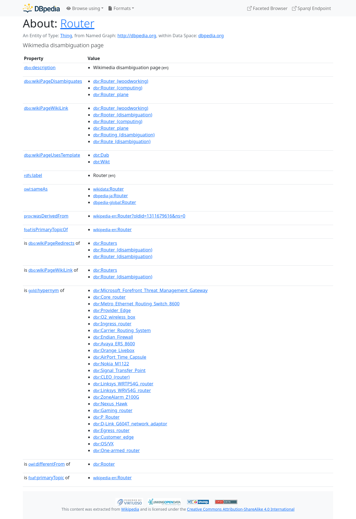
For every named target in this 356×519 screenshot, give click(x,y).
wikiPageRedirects (51, 243)
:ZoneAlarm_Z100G (116, 397)
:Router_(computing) (117, 88)
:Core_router (109, 297)
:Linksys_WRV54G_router (122, 390)
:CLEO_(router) (111, 377)
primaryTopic (46, 478)
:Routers (105, 243)
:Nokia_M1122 (111, 364)
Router (77, 23)
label (33, 175)
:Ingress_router (112, 324)
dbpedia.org (211, 36)
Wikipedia (130, 509)
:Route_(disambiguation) (121, 141)
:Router (108, 189)
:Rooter (104, 464)
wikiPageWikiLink (46, 108)
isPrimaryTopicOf (46, 229)
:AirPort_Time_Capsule (119, 357)
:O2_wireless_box (114, 317)
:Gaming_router (112, 410)
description (40, 67)
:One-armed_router (116, 450)
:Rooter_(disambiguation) (122, 115)
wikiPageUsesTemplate (52, 155)
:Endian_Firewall (113, 337)
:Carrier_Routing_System (122, 330)
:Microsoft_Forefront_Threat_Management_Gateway (150, 290)
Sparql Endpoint (311, 8)
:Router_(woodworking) (120, 81)
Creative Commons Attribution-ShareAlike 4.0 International (240, 509)
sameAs (36, 189)
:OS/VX (103, 444)
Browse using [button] (83, 8)
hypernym (43, 290)
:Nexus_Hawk (110, 404)
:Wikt (101, 162)
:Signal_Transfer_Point (119, 370)
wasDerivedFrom (46, 216)
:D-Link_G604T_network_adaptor (130, 424)
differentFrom (46, 464)
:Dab (101, 155)
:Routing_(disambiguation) (124, 135)
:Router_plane (110, 94)
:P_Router (106, 417)
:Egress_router (111, 430)
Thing (66, 36)
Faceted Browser (267, 8)
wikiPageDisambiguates (53, 81)
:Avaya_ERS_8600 (114, 344)
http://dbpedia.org (136, 36)
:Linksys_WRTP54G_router (123, 384)
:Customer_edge (113, 437)
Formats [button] (119, 8)
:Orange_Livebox (113, 350)
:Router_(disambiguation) (122, 250)
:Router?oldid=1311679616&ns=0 (139, 216)
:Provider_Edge (112, 310)
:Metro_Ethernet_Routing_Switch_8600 (136, 304)
